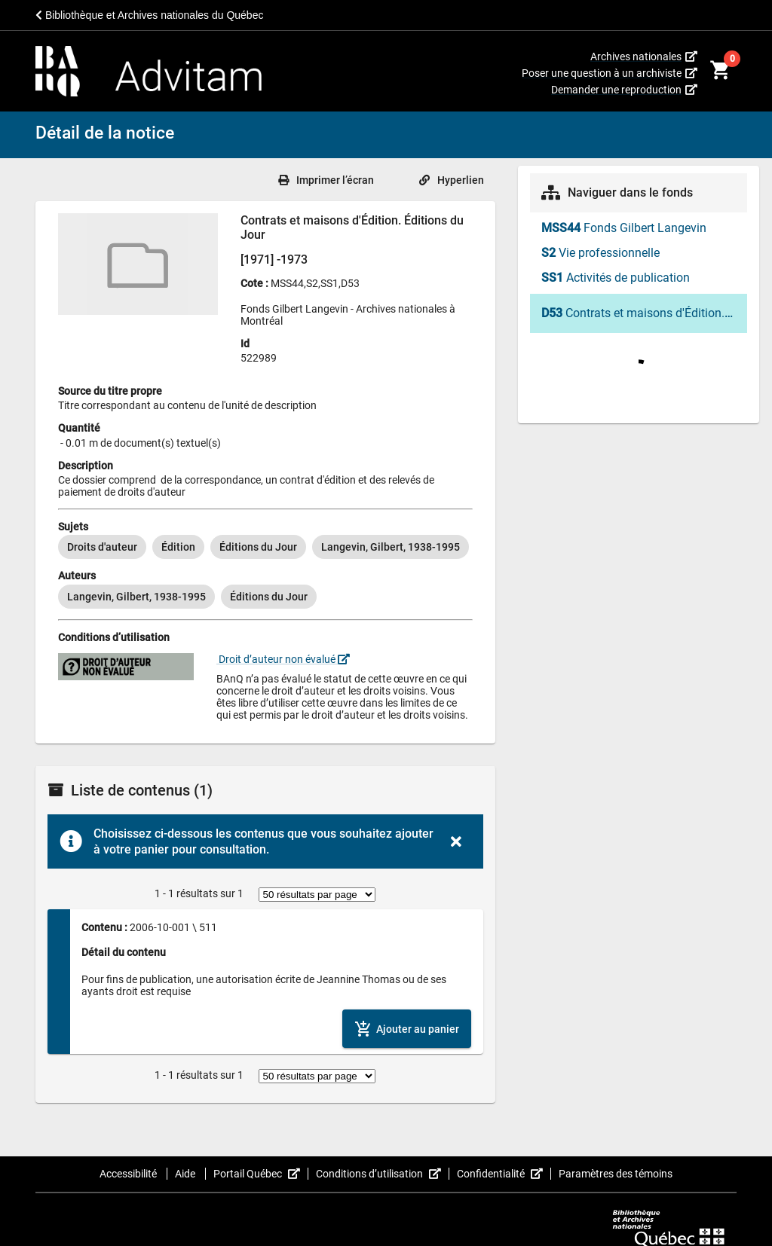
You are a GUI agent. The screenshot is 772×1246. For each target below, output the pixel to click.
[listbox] (265, 547)
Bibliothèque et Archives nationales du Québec (149, 15)
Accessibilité (129, 1174)
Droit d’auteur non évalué (283, 659)
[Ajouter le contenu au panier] (406, 1028)
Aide (186, 1174)
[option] (102, 547)
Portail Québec (260, 1174)
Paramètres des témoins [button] (615, 1174)
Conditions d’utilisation (382, 1174)
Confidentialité (504, 1174)
